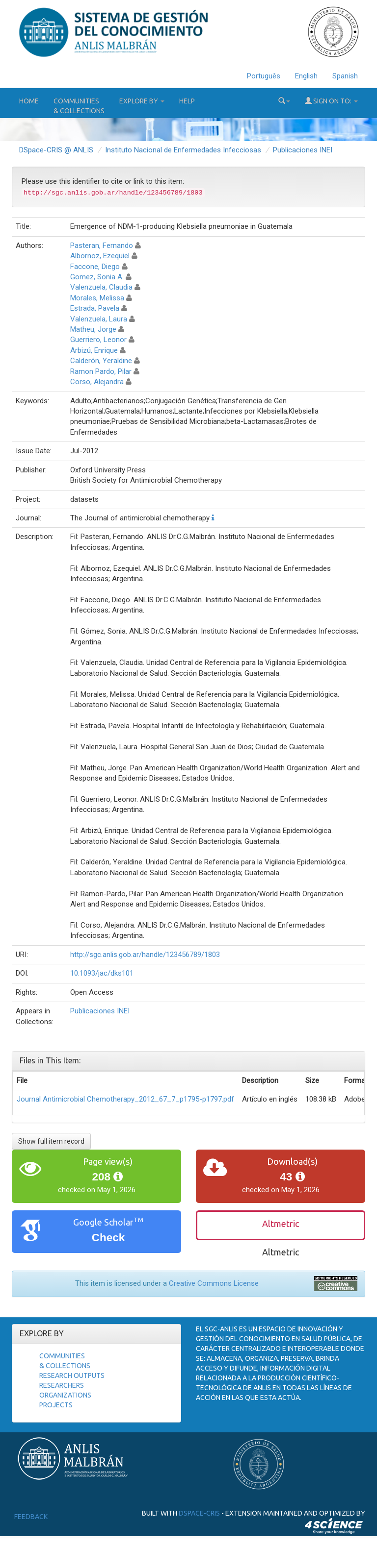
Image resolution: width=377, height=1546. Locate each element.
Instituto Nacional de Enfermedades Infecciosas (183, 150)
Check (108, 1237)
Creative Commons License (214, 1283)
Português (263, 76)
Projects (56, 1405)
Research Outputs (72, 1375)
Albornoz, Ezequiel (100, 255)
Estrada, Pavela (94, 308)
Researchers (61, 1385)
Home (29, 101)
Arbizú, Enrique (94, 350)
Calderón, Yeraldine (101, 360)
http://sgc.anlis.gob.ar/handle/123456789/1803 (145, 954)
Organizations (65, 1395)
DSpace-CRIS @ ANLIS (56, 150)
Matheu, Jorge (93, 329)
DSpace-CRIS (199, 1513)
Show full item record (51, 1141)
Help (187, 101)
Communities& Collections (79, 106)
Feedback (31, 1517)
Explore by (141, 101)
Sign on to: (331, 101)
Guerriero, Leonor (98, 339)
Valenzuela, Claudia (101, 287)
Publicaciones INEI (302, 150)
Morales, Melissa (97, 298)
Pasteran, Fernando (101, 245)
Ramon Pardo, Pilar (101, 371)
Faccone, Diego (95, 266)
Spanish (345, 76)
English (306, 76)
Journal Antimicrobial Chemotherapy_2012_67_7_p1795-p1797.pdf (125, 1099)
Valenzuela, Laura (98, 319)
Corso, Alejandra (97, 381)
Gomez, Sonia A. (97, 276)
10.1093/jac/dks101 (102, 973)
